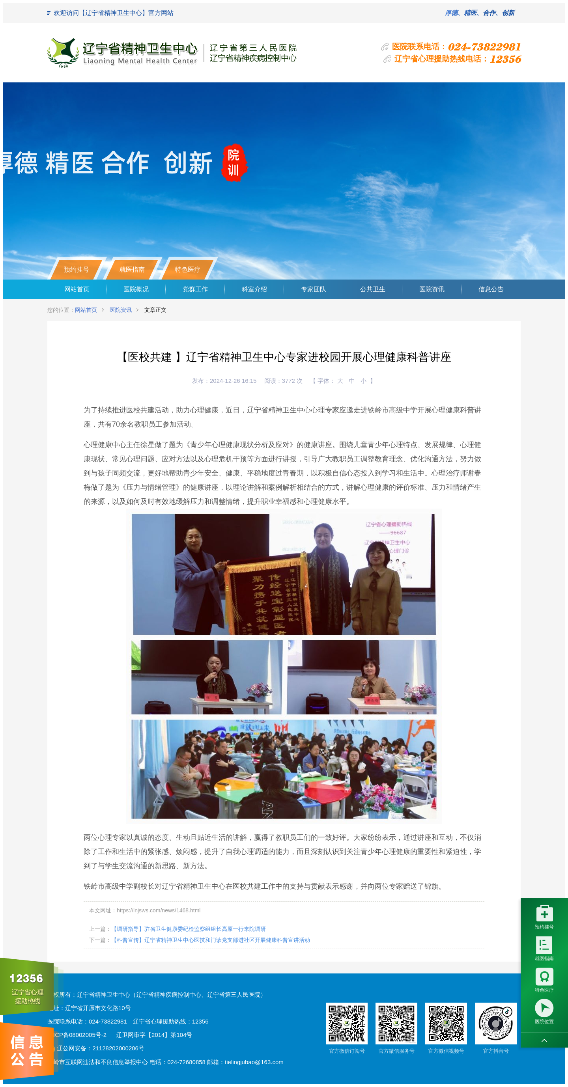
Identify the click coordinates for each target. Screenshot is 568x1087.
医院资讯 (432, 289)
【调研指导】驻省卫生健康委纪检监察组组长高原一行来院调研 (188, 929)
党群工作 (195, 289)
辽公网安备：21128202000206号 (95, 1048)
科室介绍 (254, 289)
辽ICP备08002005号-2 (76, 1034)
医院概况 (136, 289)
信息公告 (491, 289)
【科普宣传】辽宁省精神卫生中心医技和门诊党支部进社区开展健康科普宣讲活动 (210, 940)
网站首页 (77, 289)
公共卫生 (372, 289)
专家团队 (313, 289)
